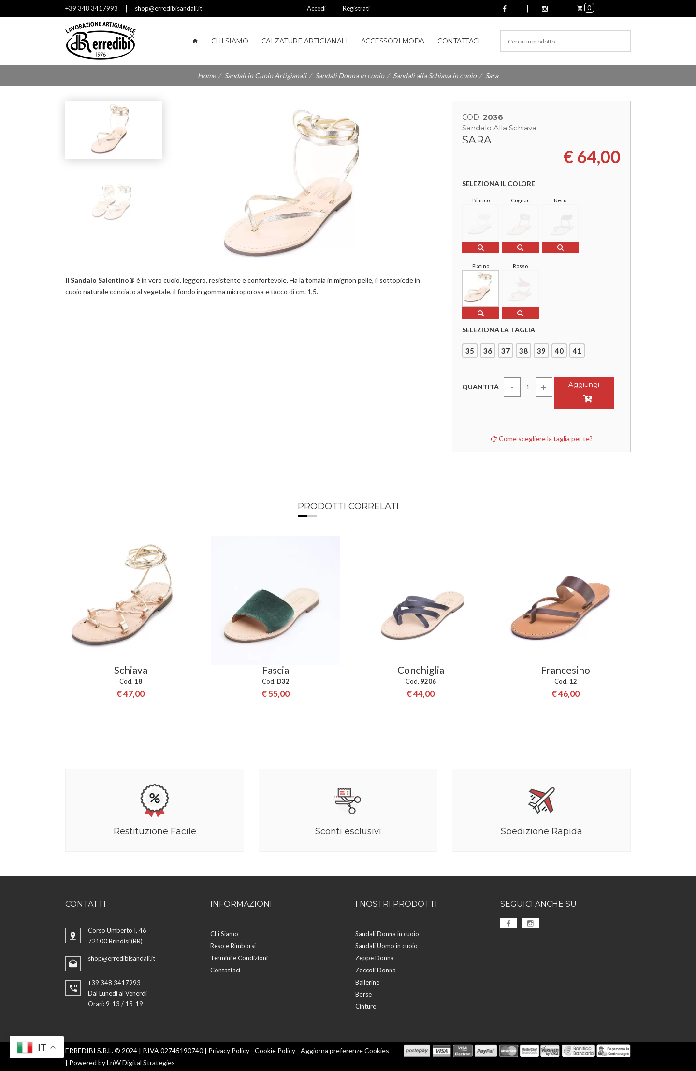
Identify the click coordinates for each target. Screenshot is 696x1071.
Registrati (356, 8)
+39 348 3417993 (91, 8)
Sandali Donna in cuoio (349, 75)
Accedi (316, 8)
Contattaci (458, 41)
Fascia (275, 670)
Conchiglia (420, 670)
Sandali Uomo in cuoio (386, 946)
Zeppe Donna (374, 958)
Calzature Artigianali (304, 41)
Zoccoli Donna (375, 970)
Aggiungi (583, 393)
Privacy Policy (228, 1050)
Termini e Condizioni (239, 958)
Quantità (480, 387)
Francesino (565, 670)
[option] (130, 618)
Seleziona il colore (498, 183)
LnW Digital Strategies (141, 1062)
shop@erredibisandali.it (168, 8)
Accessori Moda (392, 41)
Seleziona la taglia (498, 330)
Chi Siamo (229, 41)
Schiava (130, 670)
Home (207, 75)
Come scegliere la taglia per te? (542, 438)
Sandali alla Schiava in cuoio (435, 75)
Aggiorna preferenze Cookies (345, 1050)
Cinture (365, 1006)
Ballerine (367, 982)
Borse (363, 994)
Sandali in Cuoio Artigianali (265, 75)
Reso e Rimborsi (233, 946)
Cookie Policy (275, 1050)
